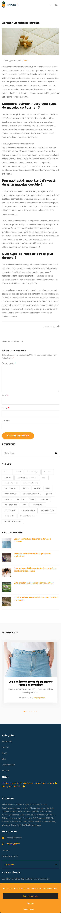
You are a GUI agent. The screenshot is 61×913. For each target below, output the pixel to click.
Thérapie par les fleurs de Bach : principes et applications (32, 555)
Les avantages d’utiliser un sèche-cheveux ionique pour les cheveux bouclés (35, 569)
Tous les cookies (30, 896)
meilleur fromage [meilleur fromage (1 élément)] (11, 494)
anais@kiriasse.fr (14, 837)
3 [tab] (29, 711)
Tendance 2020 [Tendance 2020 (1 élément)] (37, 505)
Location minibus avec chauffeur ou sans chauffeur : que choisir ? (36, 599)
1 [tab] (24, 711)
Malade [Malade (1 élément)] (37, 488)
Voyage (5, 770)
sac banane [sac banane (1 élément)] (44, 499)
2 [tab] (26, 711)
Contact (5, 850)
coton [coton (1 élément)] (44, 477)
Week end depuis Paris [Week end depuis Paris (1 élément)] (28, 516)
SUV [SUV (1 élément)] (24, 505)
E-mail (5, 408)
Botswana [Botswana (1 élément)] (47, 472)
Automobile (7, 741)
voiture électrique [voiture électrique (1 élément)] (47, 510)
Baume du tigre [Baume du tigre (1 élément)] (32, 472)
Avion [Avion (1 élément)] (7, 472)
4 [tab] (31, 711)
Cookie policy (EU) (10, 856)
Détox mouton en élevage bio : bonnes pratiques (34, 583)
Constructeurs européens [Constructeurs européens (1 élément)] (26, 477)
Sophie (5, 61)
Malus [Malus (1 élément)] (48, 488)
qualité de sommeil (10, 199)
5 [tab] (34, 711)
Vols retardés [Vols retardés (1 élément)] (10, 516)
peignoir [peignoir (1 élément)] (49, 494)
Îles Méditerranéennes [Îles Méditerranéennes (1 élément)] (13, 521)
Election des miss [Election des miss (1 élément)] (11, 483)
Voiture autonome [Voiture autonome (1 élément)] (28, 510)
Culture (5, 747)
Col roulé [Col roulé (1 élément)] (8, 477)
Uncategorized (39, 698)
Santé (26, 61)
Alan (18, 698)
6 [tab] (36, 711)
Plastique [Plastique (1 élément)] (8, 499)
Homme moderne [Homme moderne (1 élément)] (11, 488)
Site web (5, 420)
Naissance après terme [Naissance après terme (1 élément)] (31, 494)
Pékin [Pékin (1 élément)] (32, 499)
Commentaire (8, 363)
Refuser (30, 903)
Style (4, 759)
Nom (5, 396)
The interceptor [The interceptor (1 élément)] (10, 510)
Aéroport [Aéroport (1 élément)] (18, 472)
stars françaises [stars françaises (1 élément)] (11, 505)
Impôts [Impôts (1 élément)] (25, 488)
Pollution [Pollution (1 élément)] (20, 499)
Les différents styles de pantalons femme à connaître (32, 540)
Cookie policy (29, 909)
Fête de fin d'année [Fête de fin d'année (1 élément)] (31, 483)
